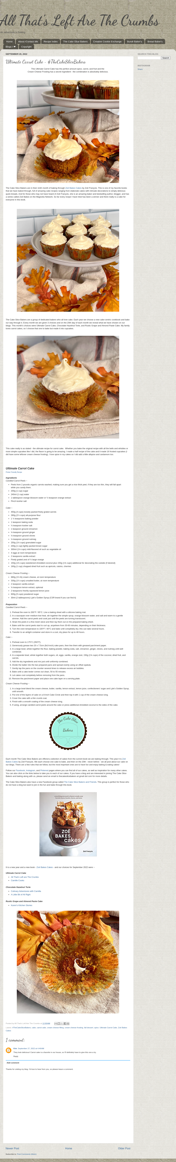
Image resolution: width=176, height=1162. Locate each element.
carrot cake (41, 1027)
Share (140, 69)
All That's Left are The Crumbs (25, 877)
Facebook (20, 770)
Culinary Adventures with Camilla (26, 891)
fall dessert (88, 1027)
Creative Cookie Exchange (107, 41)
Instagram (30, 770)
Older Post (124, 1148)
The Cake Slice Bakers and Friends (80, 782)
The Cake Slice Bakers (75, 41)
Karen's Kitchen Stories (21, 905)
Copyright (26, 46)
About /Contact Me (28, 41)
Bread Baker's (155, 41)
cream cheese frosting (74, 1027)
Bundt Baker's (134, 41)
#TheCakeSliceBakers (21, 1027)
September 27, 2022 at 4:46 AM (31, 1048)
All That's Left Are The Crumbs (79, 20)
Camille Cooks (17, 880)
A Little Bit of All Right (20, 894)
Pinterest (44, 770)
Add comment (13, 1063)
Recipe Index (51, 41)
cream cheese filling (55, 1027)
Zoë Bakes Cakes (73, 188)
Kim (15, 1048)
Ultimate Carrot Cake (108, 1027)
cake (34, 1027)
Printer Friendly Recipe (14, 472)
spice (96, 1027)
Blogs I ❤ (11, 46)
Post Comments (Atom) (26, 1154)
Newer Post (12, 1148)
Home (9, 41)
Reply (15, 1056)
